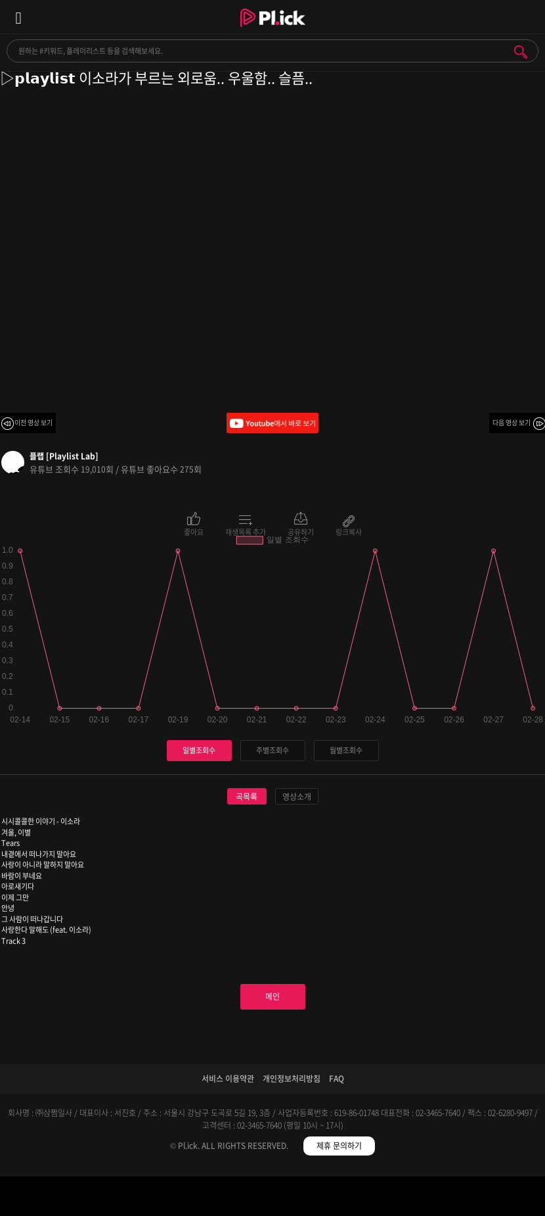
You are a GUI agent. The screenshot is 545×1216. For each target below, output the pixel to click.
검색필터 (204, 1198)
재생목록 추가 (245, 531)
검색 (520, 52)
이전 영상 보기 (33, 422)
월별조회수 (346, 750)
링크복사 (349, 531)
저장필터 (340, 1198)
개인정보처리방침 (291, 1079)
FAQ (336, 1079)
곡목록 (246, 797)
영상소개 (296, 797)
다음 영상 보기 (511, 422)
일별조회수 (199, 750)
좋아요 (194, 531)
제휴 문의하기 (339, 1146)
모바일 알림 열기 (528, 17)
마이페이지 (477, 1198)
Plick (272, 30)
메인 (272, 996)
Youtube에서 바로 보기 (272, 423)
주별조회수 (272, 750)
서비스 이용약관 (228, 1079)
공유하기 (301, 531)
